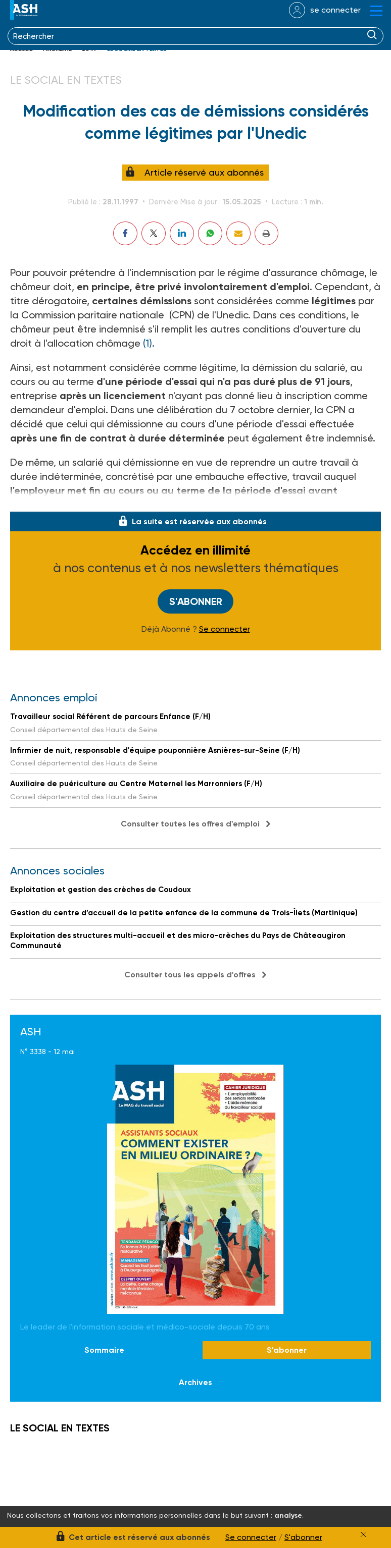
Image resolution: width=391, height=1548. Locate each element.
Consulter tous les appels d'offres (190, 974)
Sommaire (104, 1350)
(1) (147, 343)
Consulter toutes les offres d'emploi (190, 823)
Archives (195, 1382)
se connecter (335, 10)
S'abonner (195, 601)
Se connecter (224, 629)
